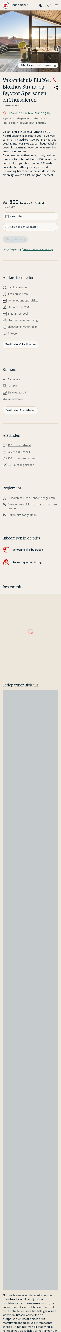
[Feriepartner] (15, 5)
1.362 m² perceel (18, 313)
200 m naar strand (19, 445)
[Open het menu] (56, 5)
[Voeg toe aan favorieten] (55, 79)
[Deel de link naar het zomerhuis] (55, 87)
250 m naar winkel (19, 452)
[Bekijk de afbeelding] (30, 41)
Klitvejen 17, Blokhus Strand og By (26, 113)
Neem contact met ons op (38, 249)
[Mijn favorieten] (48, 5)
